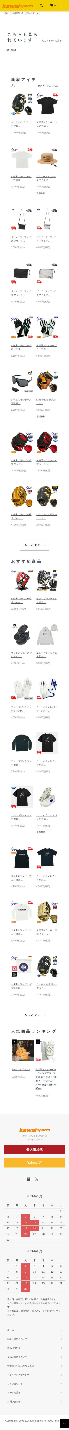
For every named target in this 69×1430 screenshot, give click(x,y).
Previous (15, 1060)
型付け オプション (21, 1069)
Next (54, 1060)
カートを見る (14, 1392)
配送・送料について (17, 1339)
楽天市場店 (34, 1149)
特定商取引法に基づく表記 (20, 1366)
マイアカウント (15, 1383)
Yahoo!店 (34, 1163)
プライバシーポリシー (18, 1374)
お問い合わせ (14, 1401)
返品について (14, 1348)
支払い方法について (17, 1357)
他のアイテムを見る (52, 40)
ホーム (10, 1330)
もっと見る (32, 545)
